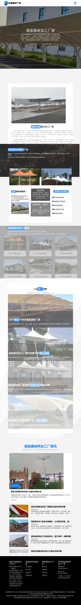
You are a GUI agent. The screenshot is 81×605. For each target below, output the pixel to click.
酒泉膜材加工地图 (48, 594)
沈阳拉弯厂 (29, 572)
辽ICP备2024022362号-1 (42, 592)
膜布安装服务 (45, 572)
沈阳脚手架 (29, 575)
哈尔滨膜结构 (29, 569)
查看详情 (13, 500)
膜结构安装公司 (46, 566)
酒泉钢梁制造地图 (37, 594)
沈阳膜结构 (29, 566)
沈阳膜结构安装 (46, 569)
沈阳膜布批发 (45, 575)
